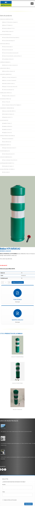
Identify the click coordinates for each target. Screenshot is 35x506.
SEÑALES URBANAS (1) (5, 62)
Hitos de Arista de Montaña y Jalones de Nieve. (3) (12, 56)
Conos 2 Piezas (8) (6, 101)
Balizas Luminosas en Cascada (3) (9, 80)
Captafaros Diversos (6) (7, 132)
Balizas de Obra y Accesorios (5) (9, 71)
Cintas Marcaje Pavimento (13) (9, 153)
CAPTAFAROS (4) (4, 120)
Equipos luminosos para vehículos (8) (10, 86)
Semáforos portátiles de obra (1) (9, 83)
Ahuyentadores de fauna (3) (8, 59)
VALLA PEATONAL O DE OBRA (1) (8, 169)
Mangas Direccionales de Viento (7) (9, 147)
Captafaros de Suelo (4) (7, 129)
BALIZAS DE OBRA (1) (5, 68)
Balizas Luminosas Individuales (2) (9, 77)
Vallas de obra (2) (6, 172)
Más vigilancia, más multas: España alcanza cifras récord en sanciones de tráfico (16, 431)
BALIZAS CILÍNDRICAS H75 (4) (7, 19)
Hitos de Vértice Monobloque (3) (9, 40)
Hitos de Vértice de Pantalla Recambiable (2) (11, 37)
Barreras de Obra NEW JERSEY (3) (9, 111)
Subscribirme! (28, 504)
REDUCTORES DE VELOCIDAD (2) (8, 135)
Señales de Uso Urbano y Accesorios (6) (10, 65)
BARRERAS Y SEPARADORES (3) (7, 108)
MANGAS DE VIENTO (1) (6, 144)
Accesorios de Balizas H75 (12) (9, 28)
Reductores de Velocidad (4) (8, 138)
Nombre (3, 484)
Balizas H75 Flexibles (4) (7, 25)
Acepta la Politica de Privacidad (9, 500)
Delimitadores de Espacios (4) (8, 114)
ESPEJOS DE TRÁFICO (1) (6, 92)
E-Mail (3, 491)
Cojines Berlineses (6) (7, 141)
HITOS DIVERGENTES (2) (6, 34)
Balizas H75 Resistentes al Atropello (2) (10, 22)
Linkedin (2, 469)
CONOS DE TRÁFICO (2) (6, 98)
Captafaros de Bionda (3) (7, 126)
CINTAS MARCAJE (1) (5, 150)
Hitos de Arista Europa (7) (8, 46)
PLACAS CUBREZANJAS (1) (6, 157)
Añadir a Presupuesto (18, 282)
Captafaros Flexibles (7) (7, 123)
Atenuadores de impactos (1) (8, 166)
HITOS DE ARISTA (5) (5, 43)
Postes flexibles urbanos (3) (8, 31)
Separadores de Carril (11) (8, 117)
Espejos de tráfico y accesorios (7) (9, 95)
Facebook (5, 469)
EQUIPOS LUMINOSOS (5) (6, 74)
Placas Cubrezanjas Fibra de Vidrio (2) (10, 160)
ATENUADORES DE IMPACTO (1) (7, 163)
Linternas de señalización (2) (8, 89)
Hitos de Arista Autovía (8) (8, 49)
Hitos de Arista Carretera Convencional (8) (10, 52)
